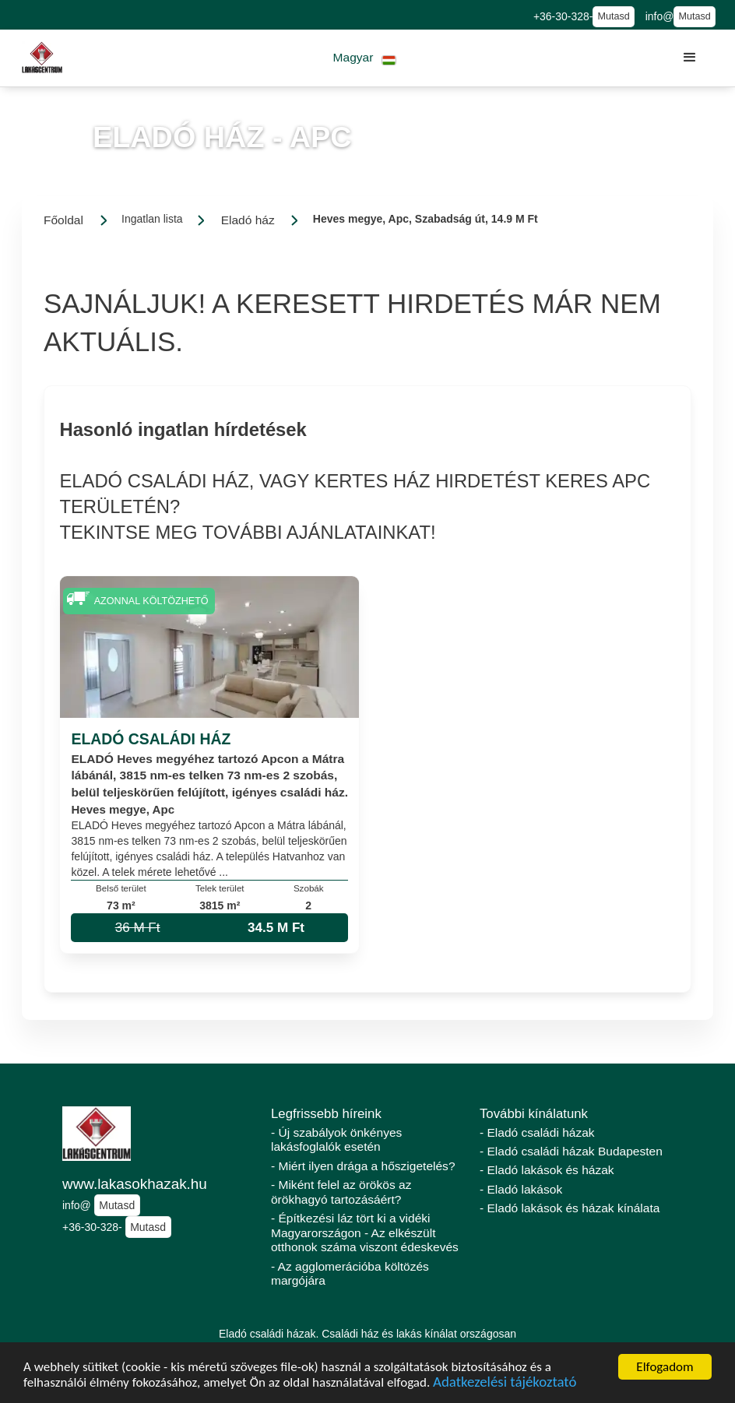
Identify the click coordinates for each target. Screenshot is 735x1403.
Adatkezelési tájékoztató (504, 1383)
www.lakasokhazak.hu (134, 1184)
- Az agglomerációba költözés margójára (350, 1274)
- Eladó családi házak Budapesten (571, 1151)
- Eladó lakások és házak (547, 1169)
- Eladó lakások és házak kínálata (569, 1208)
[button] (364, 58)
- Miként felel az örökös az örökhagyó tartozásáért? (341, 1192)
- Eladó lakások (521, 1189)
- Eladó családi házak (537, 1132)
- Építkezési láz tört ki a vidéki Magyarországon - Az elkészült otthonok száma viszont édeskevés (365, 1232)
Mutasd (613, 16)
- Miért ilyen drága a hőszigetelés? (363, 1166)
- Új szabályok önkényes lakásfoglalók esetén (336, 1140)
